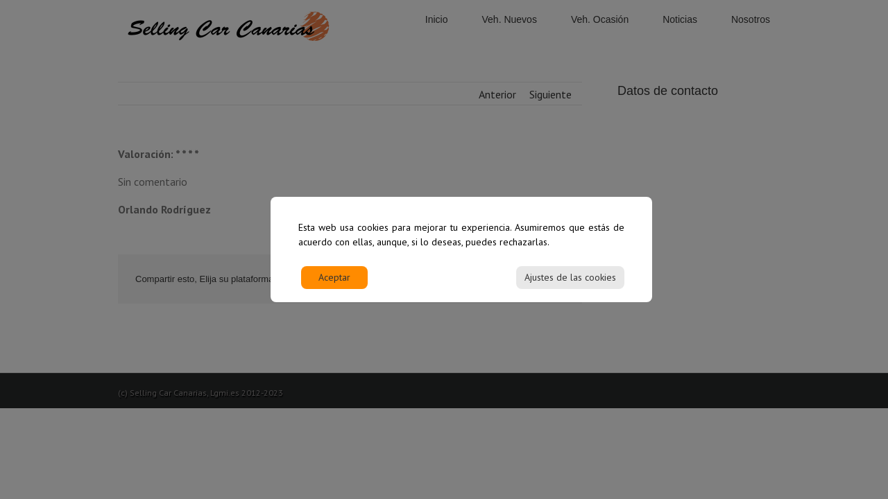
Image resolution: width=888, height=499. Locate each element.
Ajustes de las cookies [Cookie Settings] (570, 285)
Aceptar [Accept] (334, 285)
